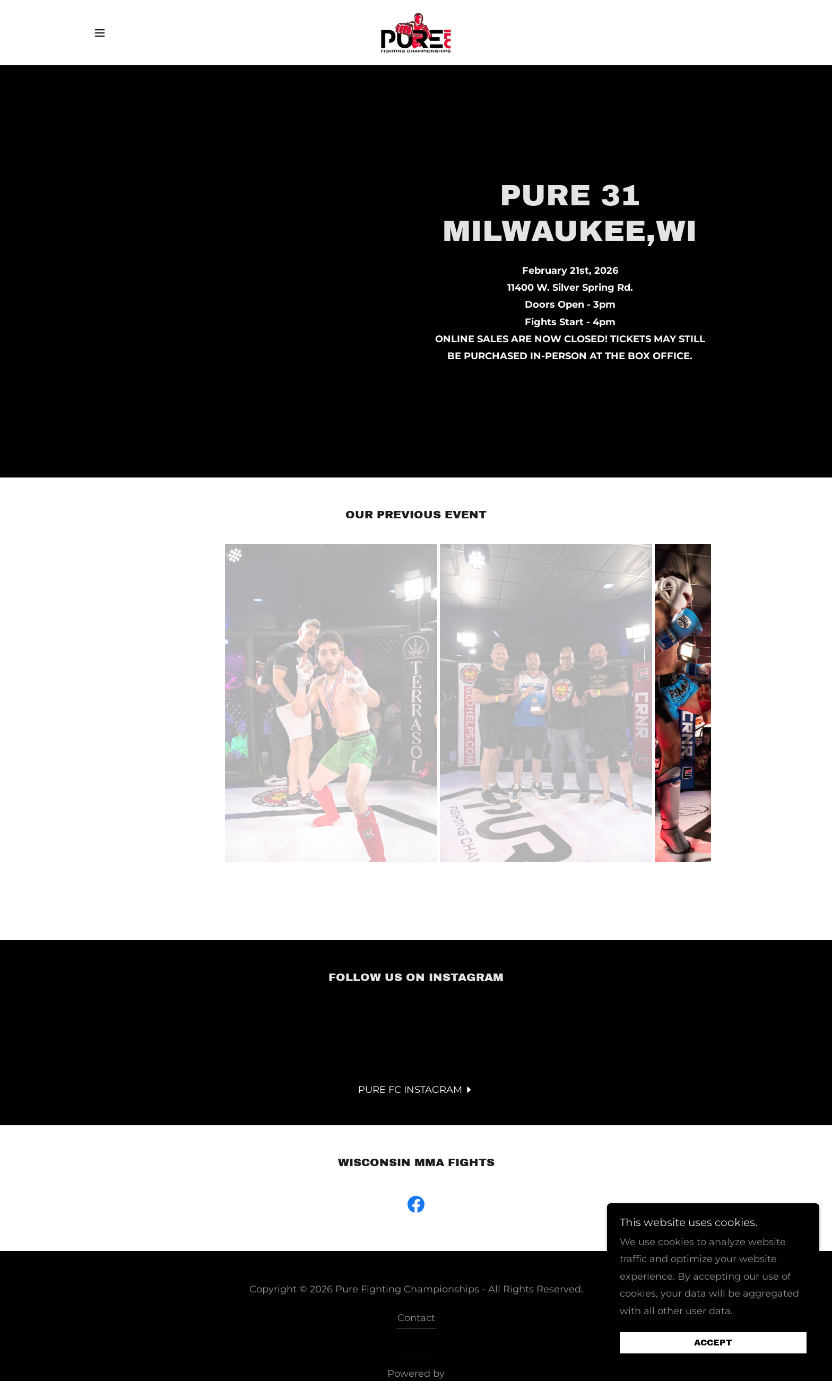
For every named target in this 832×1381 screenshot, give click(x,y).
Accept (713, 1343)
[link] (416, 32)
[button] (99, 33)
